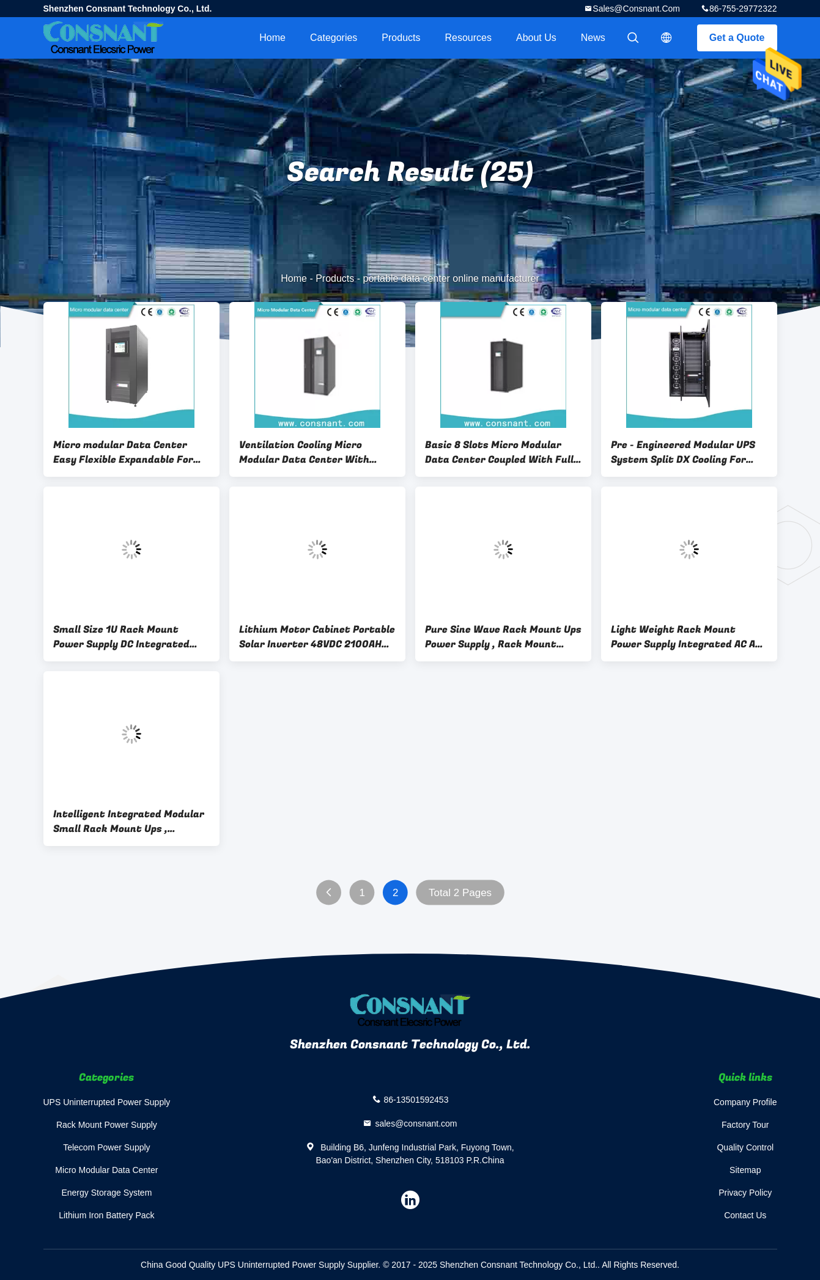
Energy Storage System (106, 1192)
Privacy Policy (745, 1192)
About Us (536, 37)
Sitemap (745, 1170)
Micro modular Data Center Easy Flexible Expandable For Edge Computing (123, 452)
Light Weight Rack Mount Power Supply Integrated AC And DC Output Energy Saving (689, 637)
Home (272, 37)
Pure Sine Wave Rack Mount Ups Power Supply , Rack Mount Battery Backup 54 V (503, 637)
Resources (468, 37)
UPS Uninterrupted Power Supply (107, 1102)
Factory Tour (745, 1125)
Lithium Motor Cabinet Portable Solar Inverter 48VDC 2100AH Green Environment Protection (317, 637)
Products (401, 37)
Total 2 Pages (460, 893)
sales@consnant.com (636, 8)
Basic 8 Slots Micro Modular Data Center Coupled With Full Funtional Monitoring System (499, 452)
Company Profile (745, 1102)
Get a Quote (737, 37)
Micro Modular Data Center (106, 1170)
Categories (333, 37)
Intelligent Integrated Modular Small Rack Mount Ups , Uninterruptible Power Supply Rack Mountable (128, 821)
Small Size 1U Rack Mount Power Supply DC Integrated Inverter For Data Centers (121, 637)
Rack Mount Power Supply (106, 1125)
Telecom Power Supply (106, 1147)
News (593, 37)
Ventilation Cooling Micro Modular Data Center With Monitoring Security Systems (311, 452)
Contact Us (745, 1215)
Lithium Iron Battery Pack (106, 1215)
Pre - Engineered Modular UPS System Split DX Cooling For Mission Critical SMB (683, 452)
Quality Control (745, 1147)
